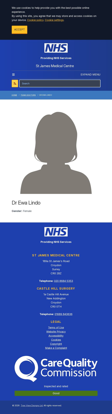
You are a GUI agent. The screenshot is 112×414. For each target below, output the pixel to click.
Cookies (56, 339)
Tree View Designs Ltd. (32, 405)
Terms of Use (56, 327)
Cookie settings (54, 20)
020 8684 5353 (63, 280)
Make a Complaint (56, 347)
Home (14, 95)
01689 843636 (63, 314)
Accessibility (56, 335)
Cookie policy (35, 20)
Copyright (56, 343)
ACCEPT (19, 29)
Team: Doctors (28, 95)
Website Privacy (56, 331)
